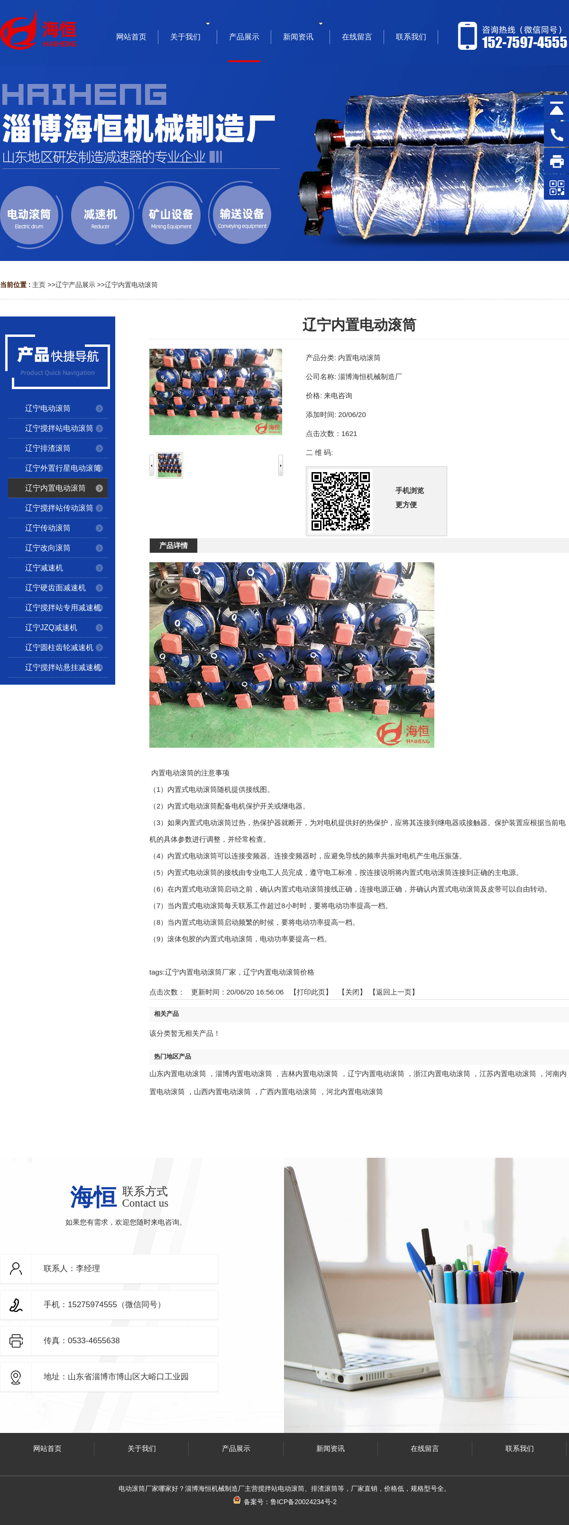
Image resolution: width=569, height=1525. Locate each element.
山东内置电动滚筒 (177, 1073)
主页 (39, 284)
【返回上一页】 (394, 992)
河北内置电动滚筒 (354, 1092)
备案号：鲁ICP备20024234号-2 (284, 1502)
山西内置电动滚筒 (222, 1092)
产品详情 (173, 545)
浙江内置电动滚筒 (441, 1073)
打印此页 (311, 992)
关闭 (352, 992)
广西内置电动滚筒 (288, 1092)
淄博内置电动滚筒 (243, 1073)
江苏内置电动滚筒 (507, 1073)
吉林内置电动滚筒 (309, 1073)
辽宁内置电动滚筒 (131, 284)
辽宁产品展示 (75, 284)
